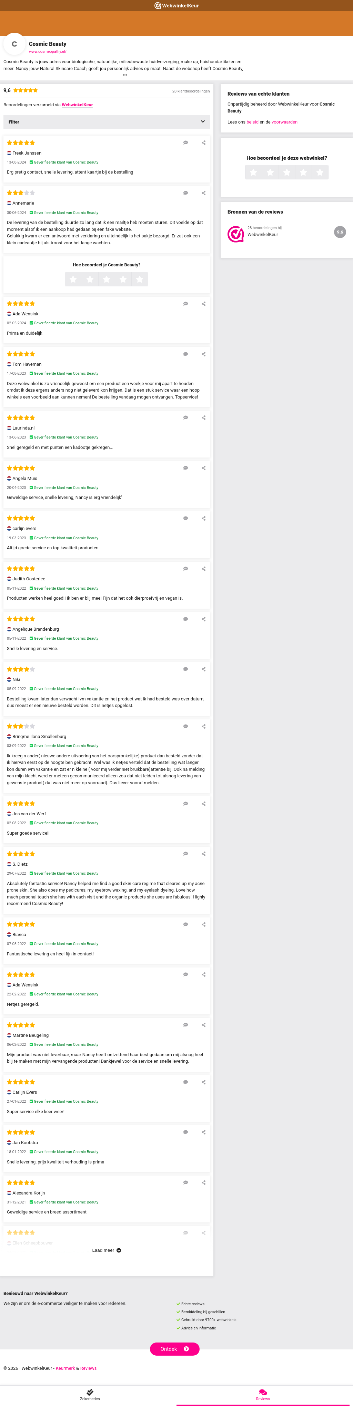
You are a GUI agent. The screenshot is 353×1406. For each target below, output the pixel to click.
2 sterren (97, 280)
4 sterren (130, 280)
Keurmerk (65, 1368)
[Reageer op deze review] (185, 142)
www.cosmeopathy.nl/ (48, 51)
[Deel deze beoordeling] (203, 142)
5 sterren (147, 280)
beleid (252, 122)
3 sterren (114, 280)
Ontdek (175, 1349)
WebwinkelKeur (77, 104)
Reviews (88, 1368)
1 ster (81, 280)
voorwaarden (284, 122)
